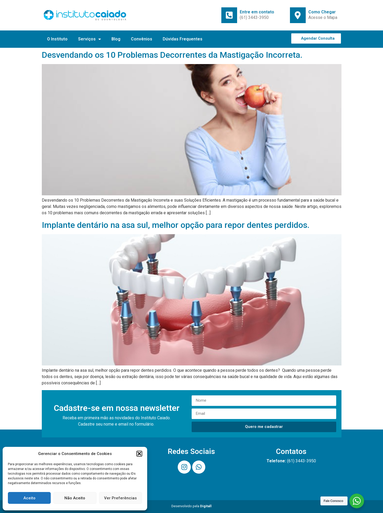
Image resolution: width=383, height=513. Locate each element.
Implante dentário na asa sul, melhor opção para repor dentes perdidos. (175, 225)
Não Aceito (74, 498)
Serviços (89, 39)
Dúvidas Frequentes (182, 38)
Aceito (29, 498)
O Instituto (57, 38)
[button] (139, 453)
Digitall (206, 506)
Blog (115, 38)
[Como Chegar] (298, 15)
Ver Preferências (120, 498)
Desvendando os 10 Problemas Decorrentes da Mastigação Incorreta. (172, 55)
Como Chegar (322, 11)
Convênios (141, 38)
